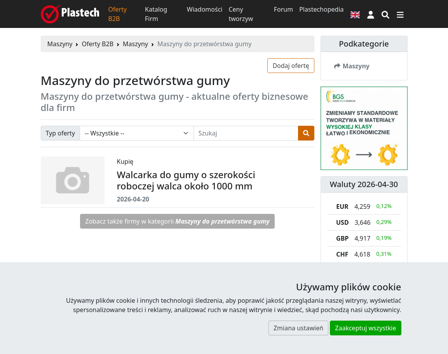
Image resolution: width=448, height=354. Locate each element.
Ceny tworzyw (240, 14)
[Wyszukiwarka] (385, 14)
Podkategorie (364, 43)
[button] (370, 14)
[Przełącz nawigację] (400, 14)
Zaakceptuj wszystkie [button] (365, 328)
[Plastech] (70, 14)
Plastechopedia (321, 9)
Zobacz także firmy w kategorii (177, 221)
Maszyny (60, 44)
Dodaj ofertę (290, 65)
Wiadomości (205, 9)
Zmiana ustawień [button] (298, 328)
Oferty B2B (117, 14)
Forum (283, 9)
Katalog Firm (156, 14)
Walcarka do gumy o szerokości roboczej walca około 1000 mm (186, 180)
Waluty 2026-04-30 (364, 184)
